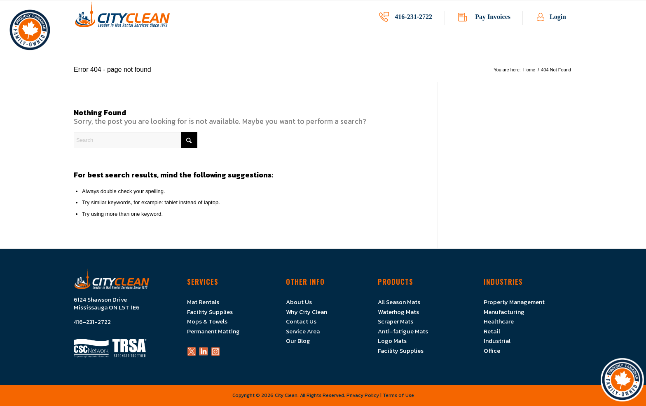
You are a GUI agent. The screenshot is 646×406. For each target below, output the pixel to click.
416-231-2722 (413, 16)
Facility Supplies (210, 311)
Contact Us (301, 321)
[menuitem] (249, 53)
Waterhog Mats (398, 311)
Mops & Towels (207, 321)
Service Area (303, 331)
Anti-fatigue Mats (403, 331)
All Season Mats (399, 302)
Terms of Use (398, 395)
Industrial (497, 340)
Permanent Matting (213, 331)
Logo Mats (392, 340)
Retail (492, 331)
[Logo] (122, 18)
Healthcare (499, 321)
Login (558, 16)
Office (492, 350)
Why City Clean (306, 311)
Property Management (514, 302)
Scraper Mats (395, 321)
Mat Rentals (203, 302)
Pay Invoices (492, 16)
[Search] (135, 140)
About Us (299, 302)
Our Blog (298, 340)
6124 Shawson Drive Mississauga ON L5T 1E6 (107, 304)
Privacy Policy (362, 395)
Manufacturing (504, 311)
